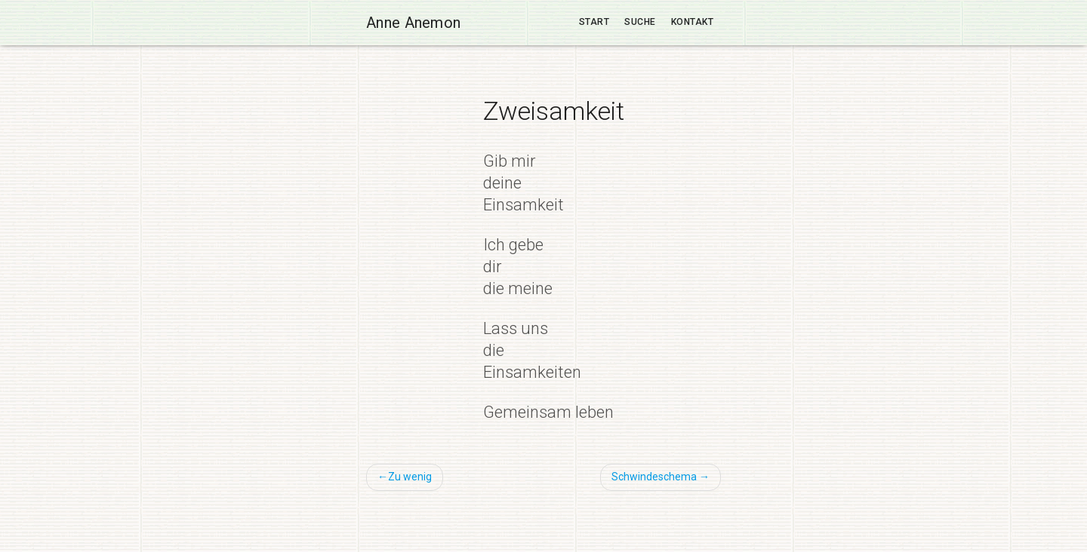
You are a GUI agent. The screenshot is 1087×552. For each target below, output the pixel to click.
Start (594, 22)
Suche (640, 22)
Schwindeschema (654, 477)
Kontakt (692, 22)
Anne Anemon (413, 23)
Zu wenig (410, 477)
